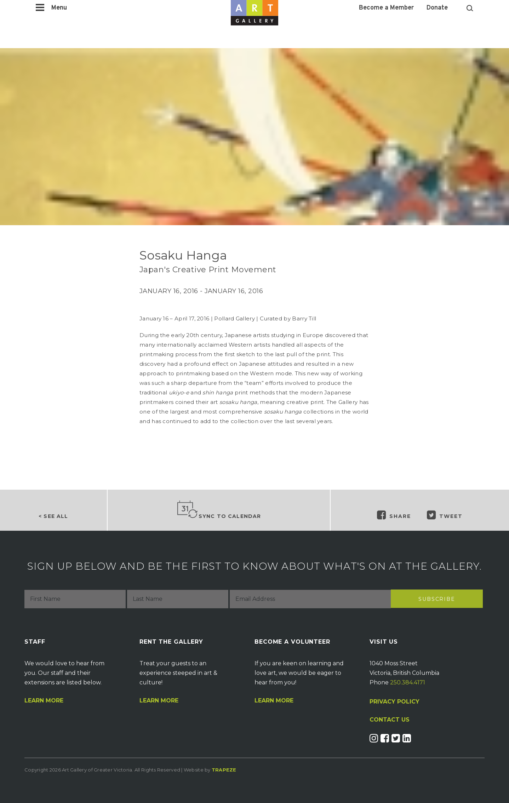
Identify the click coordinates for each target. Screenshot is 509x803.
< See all (53, 516)
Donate (437, 8)
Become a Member (386, 8)
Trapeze (224, 770)
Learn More (43, 701)
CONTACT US (390, 720)
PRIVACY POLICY (394, 701)
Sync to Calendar (218, 509)
